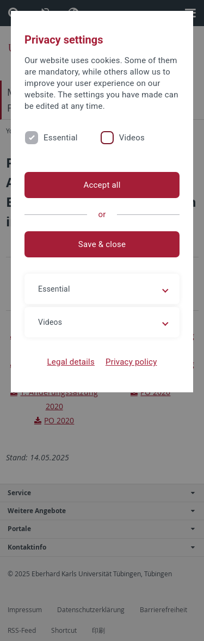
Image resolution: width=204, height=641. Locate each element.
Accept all (101, 185)
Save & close (102, 244)
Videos (132, 138)
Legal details (71, 362)
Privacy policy (131, 362)
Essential (61, 138)
